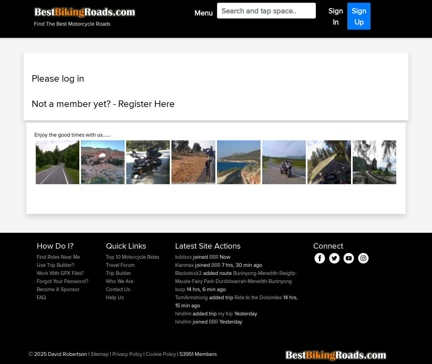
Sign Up (359, 16)
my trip (225, 313)
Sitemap (100, 354)
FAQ (41, 297)
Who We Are (119, 281)
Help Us (115, 297)
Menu (203, 12)
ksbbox (184, 256)
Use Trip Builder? (55, 265)
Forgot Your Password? (62, 281)
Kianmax (185, 265)
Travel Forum (120, 265)
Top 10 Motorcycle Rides (132, 256)
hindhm (184, 313)
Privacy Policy (127, 354)
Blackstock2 (189, 273)
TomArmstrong (192, 297)
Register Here (146, 103)
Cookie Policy (161, 354)
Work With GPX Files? (60, 273)
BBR (213, 256)
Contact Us (118, 289)
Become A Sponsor (58, 289)
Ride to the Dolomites (258, 297)
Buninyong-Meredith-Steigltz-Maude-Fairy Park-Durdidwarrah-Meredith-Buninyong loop (236, 281)
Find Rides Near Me (58, 256)
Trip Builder (118, 273)
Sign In (335, 16)
